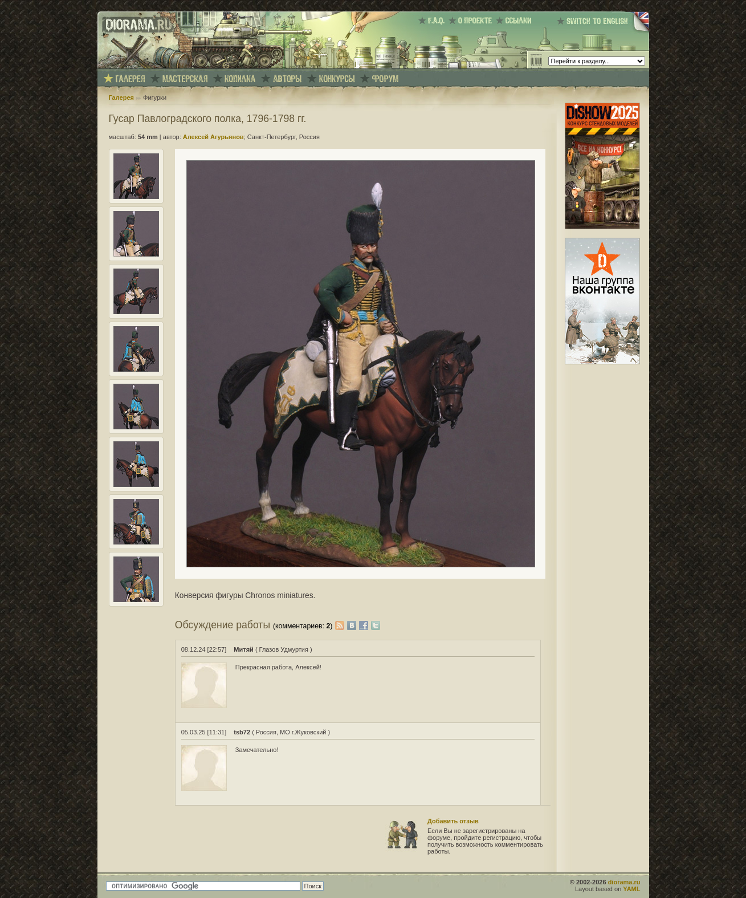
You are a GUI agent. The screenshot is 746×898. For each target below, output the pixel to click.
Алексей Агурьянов (213, 136)
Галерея (121, 97)
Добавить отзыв (453, 821)
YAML (631, 888)
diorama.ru (624, 882)
